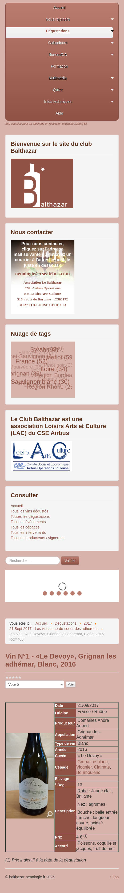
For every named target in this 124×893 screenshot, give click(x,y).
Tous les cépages (25, 527)
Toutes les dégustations (30, 516)
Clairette (102, 767)
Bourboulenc (88, 772)
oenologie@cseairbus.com (42, 273)
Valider (70, 560)
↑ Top (114, 877)
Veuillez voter (5, 680)
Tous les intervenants (28, 532)
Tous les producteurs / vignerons (38, 538)
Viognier (84, 767)
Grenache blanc (92, 761)
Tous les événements (28, 522)
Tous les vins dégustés (29, 511)
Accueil (17, 506)
